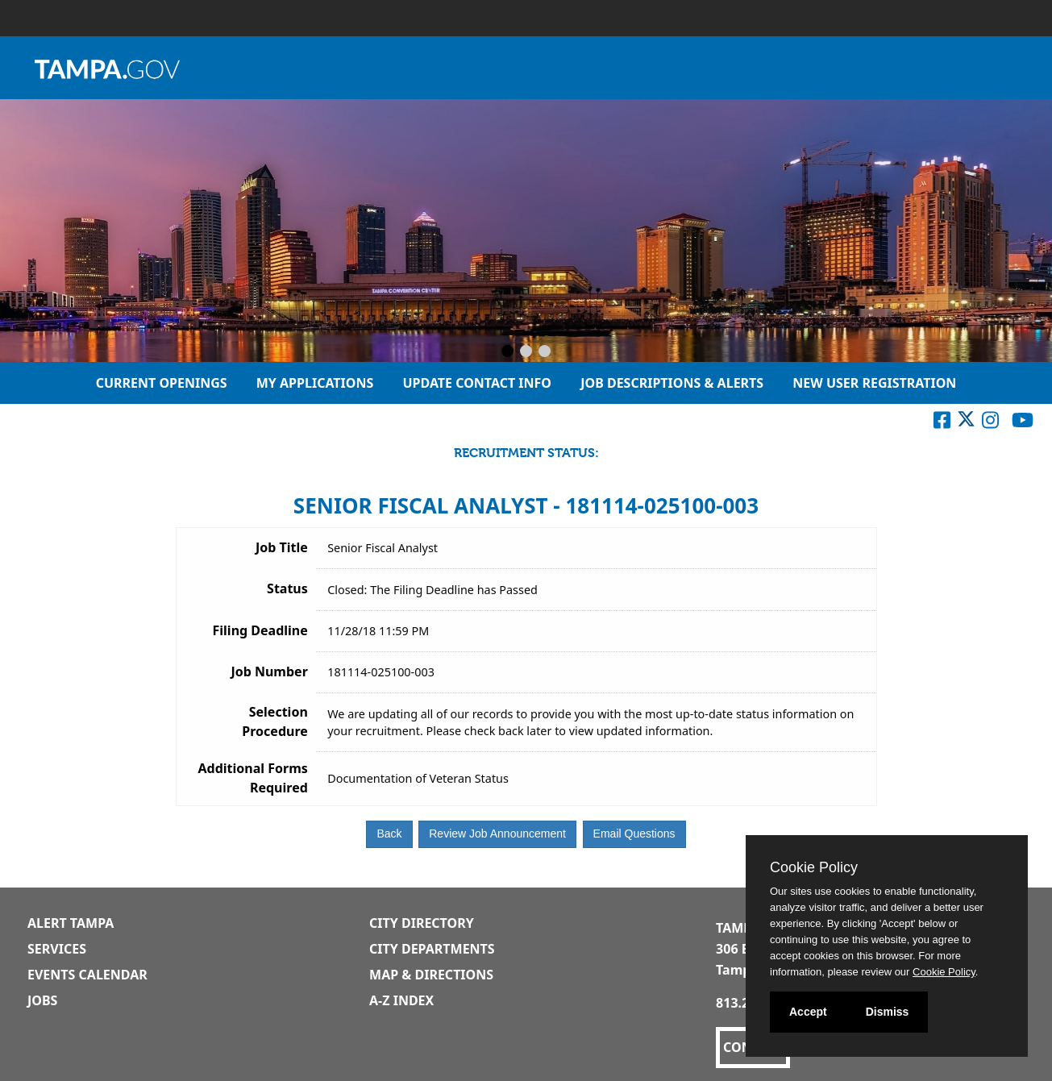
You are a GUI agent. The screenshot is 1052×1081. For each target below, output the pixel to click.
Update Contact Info (476, 383)
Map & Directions (431, 974)
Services (56, 949)
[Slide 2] (526, 352)
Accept (808, 1011)
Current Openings (161, 383)
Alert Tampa (70, 923)
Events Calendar (87, 974)
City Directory (421, 923)
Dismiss (887, 1011)
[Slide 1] (507, 352)
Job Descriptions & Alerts (671, 383)
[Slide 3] (544, 352)
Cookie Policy (814, 867)
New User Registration (874, 383)
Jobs (42, 1000)
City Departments (432, 949)
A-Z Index (401, 1000)
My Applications (315, 383)
